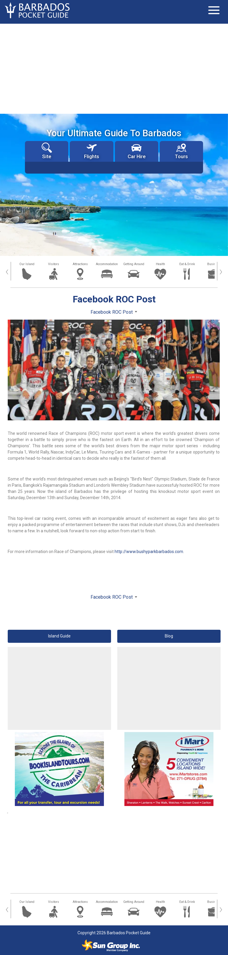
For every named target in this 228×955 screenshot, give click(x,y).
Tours (181, 150)
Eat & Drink (187, 264)
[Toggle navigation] (214, 10)
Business (214, 264)
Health (160, 264)
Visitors (53, 264)
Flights (91, 150)
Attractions (80, 264)
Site (47, 150)
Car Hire (136, 150)
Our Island (26, 264)
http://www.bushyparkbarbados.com (149, 551)
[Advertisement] (114, 68)
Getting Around (133, 264)
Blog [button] (169, 636)
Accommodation (107, 264)
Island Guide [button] (59, 636)
